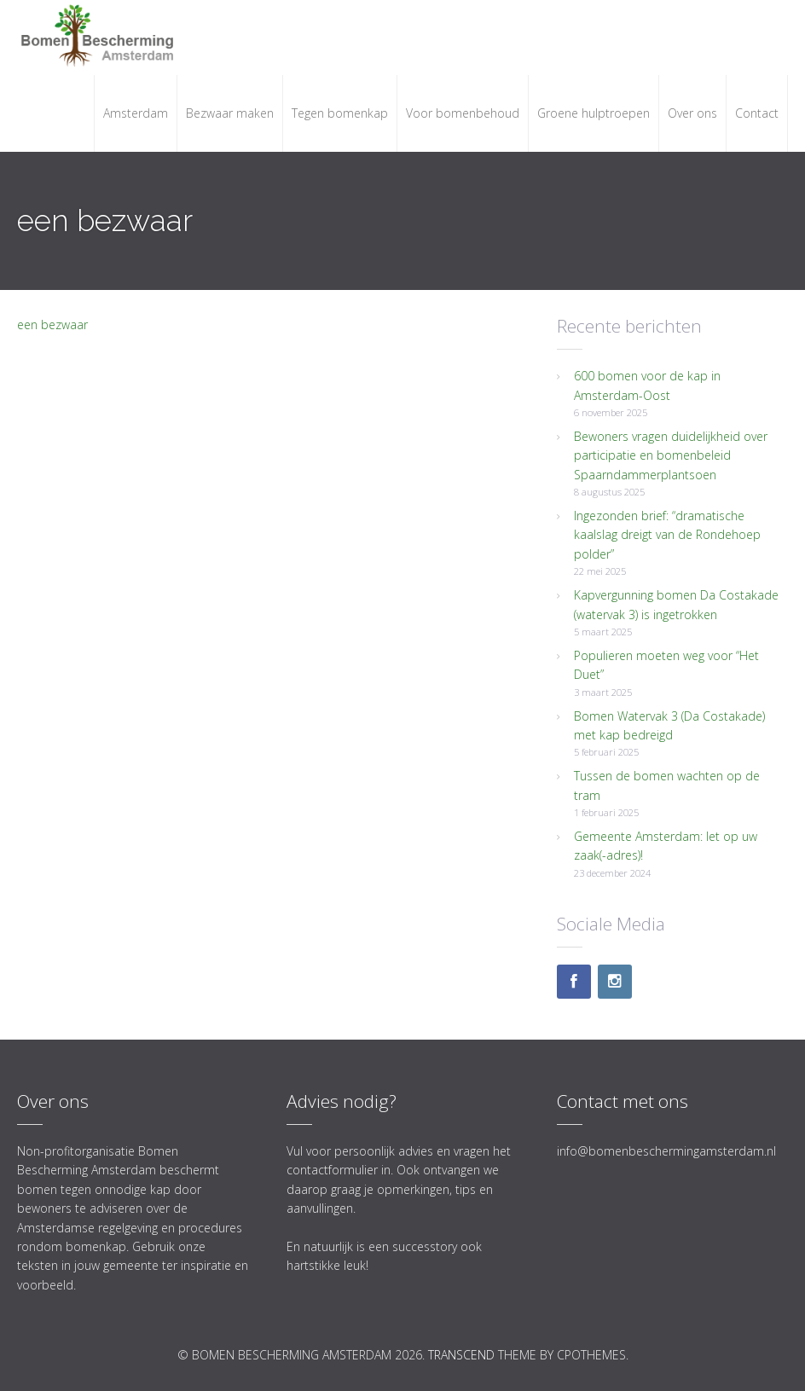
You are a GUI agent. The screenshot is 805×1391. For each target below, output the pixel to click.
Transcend (461, 1355)
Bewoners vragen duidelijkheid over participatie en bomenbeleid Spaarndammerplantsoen (670, 455)
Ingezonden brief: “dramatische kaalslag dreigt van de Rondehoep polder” (667, 534)
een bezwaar (52, 324)
